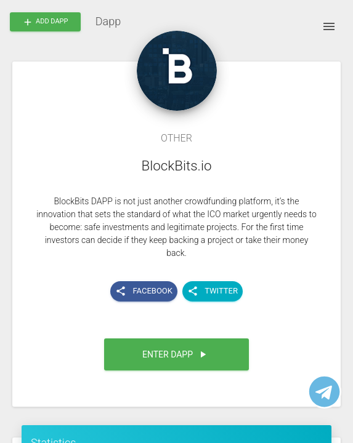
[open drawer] (329, 26)
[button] (176, 354)
